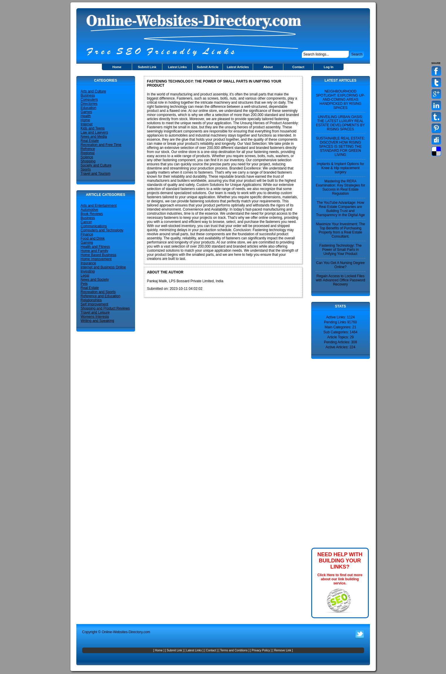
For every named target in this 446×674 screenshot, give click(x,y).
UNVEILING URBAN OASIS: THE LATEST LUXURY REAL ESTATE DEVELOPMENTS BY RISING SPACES (340, 123)
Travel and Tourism (95, 174)
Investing (88, 271)
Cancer (86, 222)
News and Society (95, 280)
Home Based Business (98, 255)
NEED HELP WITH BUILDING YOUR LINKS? (340, 561)
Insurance (88, 263)
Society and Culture (96, 165)
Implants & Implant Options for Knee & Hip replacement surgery (340, 168)
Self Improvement (94, 304)
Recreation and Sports (98, 292)
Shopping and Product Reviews (105, 308)
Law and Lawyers (94, 132)
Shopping (88, 161)
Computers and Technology (102, 230)
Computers (89, 100)
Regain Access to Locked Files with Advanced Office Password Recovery (340, 280)
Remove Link (282, 650)
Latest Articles (238, 67)
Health (86, 116)
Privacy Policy (261, 650)
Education (88, 108)
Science (87, 157)
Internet (87, 124)
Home (117, 67)
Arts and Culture (93, 91)
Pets (84, 284)
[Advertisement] (328, 453)
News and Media (94, 137)
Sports (86, 169)
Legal (85, 275)
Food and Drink (93, 238)
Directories (89, 104)
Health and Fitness (95, 247)
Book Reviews (92, 214)
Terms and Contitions (234, 650)
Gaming (87, 243)
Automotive (89, 210)
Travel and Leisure (95, 312)
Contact (298, 67)
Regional (88, 153)
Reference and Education (100, 296)
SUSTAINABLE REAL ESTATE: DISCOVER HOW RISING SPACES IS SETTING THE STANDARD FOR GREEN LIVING (340, 146)
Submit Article (207, 67)
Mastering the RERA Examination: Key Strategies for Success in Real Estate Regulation (340, 187)
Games (86, 112)
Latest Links (177, 67)
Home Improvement (96, 259)
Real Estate (90, 141)
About (268, 67)
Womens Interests (95, 317)
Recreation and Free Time (101, 145)
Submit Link (147, 67)
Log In (329, 67)
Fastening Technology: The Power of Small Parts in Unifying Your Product (340, 249)
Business (88, 95)
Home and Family (94, 251)
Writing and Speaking (97, 321)
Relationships (91, 300)
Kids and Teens (93, 128)
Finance (87, 234)
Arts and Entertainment (99, 206)
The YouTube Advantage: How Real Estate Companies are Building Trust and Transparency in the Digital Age (340, 209)
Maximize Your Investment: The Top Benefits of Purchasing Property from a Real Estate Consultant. (340, 230)
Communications (94, 226)
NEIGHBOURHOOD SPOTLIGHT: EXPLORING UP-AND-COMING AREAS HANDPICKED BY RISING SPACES (340, 99)
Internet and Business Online (103, 267)
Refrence (88, 149)
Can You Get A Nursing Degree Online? (340, 265)
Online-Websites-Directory (122, 632)
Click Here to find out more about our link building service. (339, 579)
